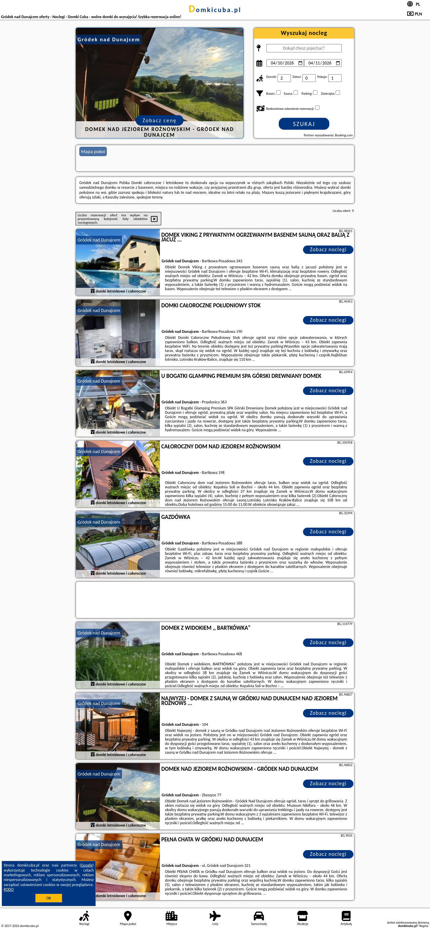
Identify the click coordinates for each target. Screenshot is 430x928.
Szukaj (304, 124)
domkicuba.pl (214, 10)
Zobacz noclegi (328, 249)
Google (87, 865)
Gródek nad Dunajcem (99, 240)
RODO (9, 889)
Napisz (423, 926)
